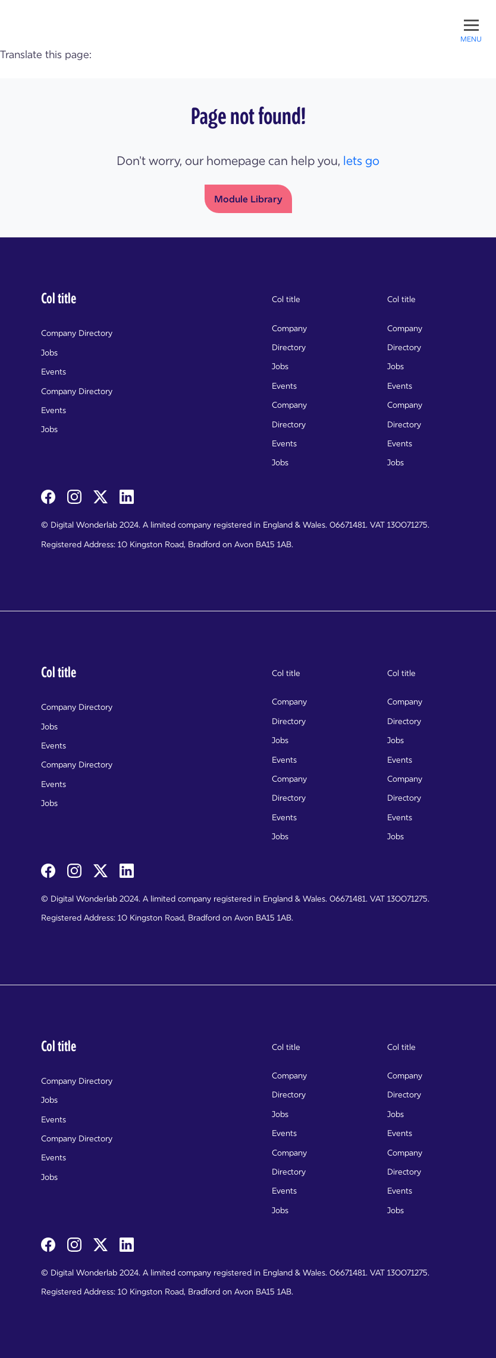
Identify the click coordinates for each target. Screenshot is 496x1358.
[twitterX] (101, 496)
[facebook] (49, 496)
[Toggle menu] (471, 29)
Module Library (248, 199)
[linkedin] (127, 496)
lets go (361, 161)
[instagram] (75, 496)
